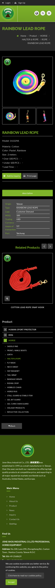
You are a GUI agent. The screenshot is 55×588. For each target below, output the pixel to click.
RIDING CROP (12, 383)
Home (24, 35)
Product (33, 35)
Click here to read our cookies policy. (25, 575)
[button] (36, 13)
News (10, 510)
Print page (29, 176)
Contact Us (13, 519)
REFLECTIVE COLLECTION (17, 412)
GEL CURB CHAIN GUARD (17, 404)
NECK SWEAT (11, 367)
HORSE (44, 35)
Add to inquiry (12, 176)
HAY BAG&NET (12, 371)
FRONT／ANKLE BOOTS (16, 350)
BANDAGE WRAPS (13, 379)
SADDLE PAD (11, 346)
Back (11, 426)
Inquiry (11, 514)
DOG (8, 335)
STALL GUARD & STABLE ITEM (19, 395)
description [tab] (27, 193)
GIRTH (9, 354)
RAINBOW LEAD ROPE (39, 43)
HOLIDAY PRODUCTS (15, 408)
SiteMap (12, 524)
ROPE (45, 39)
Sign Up (20, 2)
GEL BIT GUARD (13, 399)
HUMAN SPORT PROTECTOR (20, 329)
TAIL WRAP (10, 375)
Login (6, 2)
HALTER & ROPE (30, 39)
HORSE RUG (11, 391)
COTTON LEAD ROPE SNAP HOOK (27, 307)
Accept (11, 582)
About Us (12, 501)
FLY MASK (10, 363)
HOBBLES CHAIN (13, 387)
